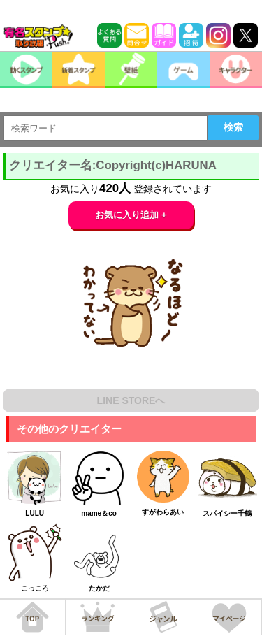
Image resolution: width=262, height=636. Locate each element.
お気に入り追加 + (131, 215)
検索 (233, 127)
